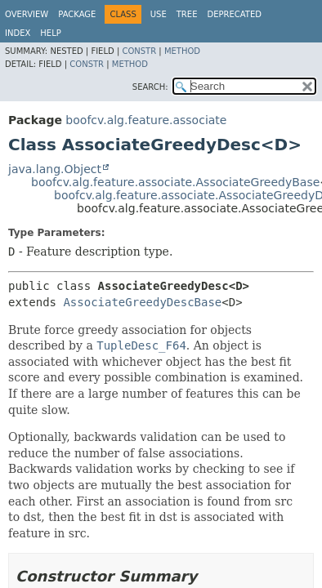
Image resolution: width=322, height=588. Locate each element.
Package (77, 14)
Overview (26, 14)
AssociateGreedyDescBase (142, 302)
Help (50, 33)
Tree (187, 14)
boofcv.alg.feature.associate (145, 120)
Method (182, 51)
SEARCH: (150, 86)
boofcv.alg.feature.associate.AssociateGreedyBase (175, 182)
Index (17, 33)
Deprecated (234, 14)
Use (158, 14)
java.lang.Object (54, 169)
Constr (139, 51)
